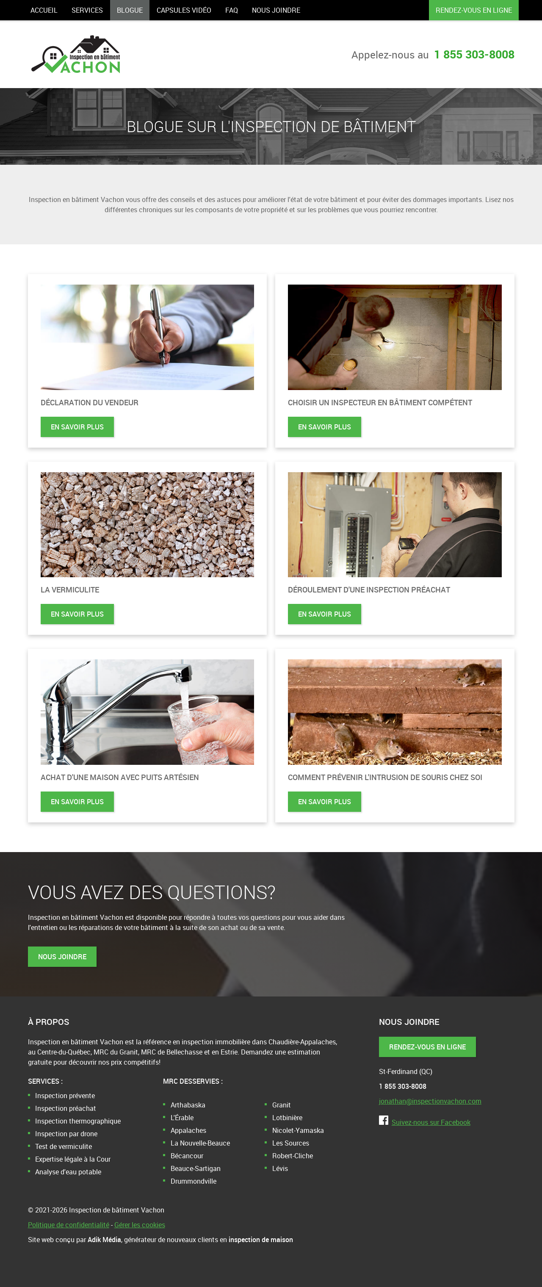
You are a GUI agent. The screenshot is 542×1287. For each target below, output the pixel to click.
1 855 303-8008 (474, 54)
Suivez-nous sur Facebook (424, 1122)
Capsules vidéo (184, 10)
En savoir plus (77, 427)
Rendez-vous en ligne (474, 10)
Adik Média (104, 1239)
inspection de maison (261, 1239)
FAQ (231, 10)
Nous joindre (276, 10)
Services (87, 10)
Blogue (130, 10)
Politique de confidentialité (68, 1224)
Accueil (44, 10)
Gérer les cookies (139, 1224)
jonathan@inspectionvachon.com (430, 1101)
